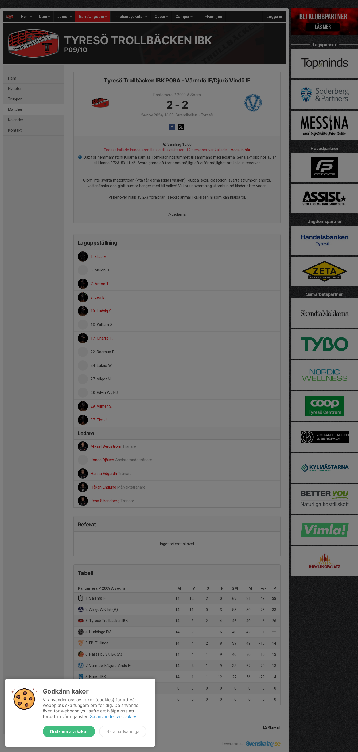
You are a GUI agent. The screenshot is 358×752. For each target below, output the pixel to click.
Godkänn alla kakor (69, 731)
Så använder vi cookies (113, 716)
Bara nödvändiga (122, 731)
